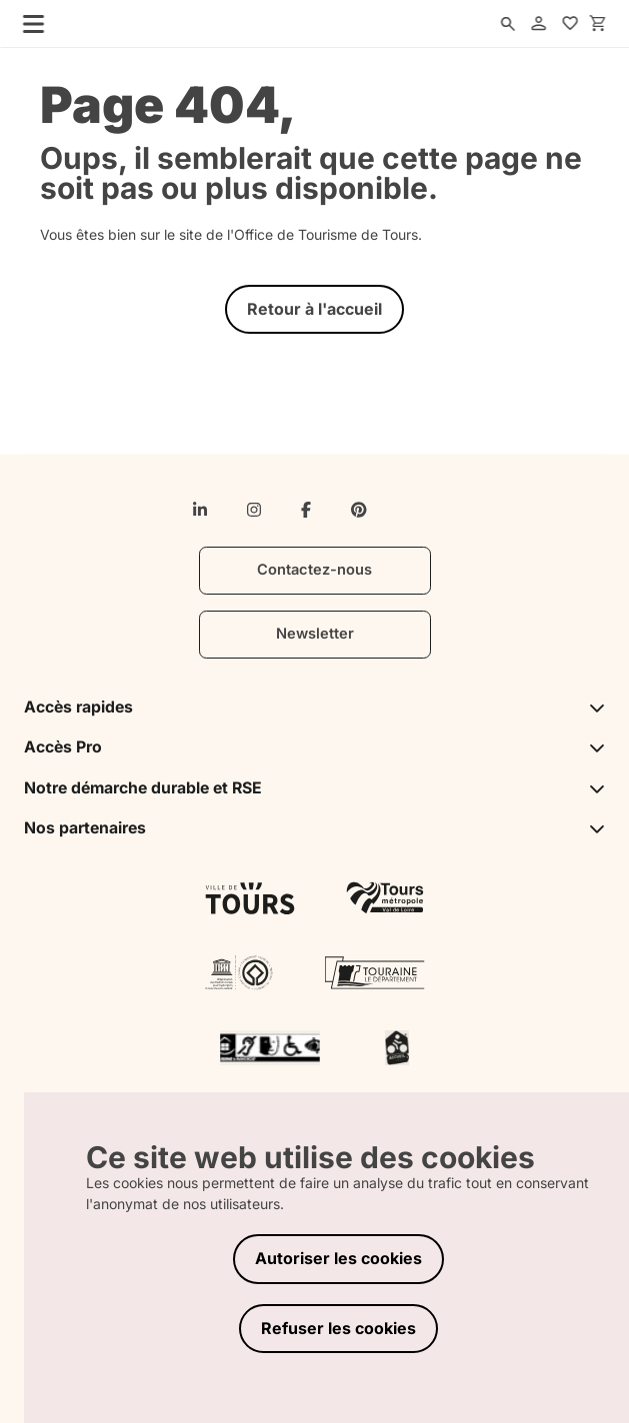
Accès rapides (315, 707)
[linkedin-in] (200, 510)
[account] (539, 24)
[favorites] (570, 24)
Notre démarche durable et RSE (315, 787)
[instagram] (254, 510)
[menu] (28, 23)
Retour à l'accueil (314, 309)
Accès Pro (315, 746)
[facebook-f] (306, 510)
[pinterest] (359, 510)
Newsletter (315, 634)
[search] (508, 24)
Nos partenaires (315, 827)
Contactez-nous (314, 570)
